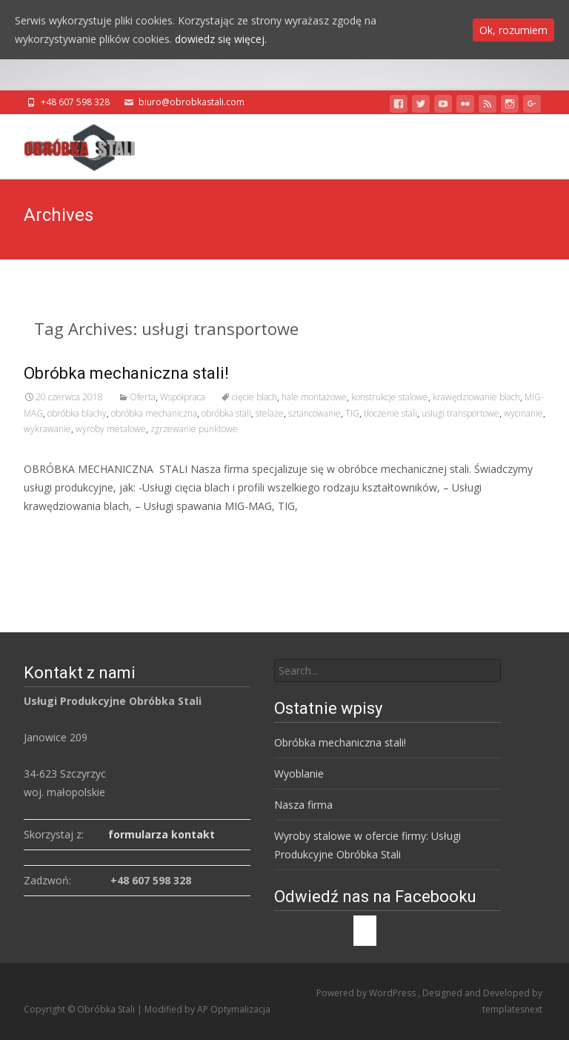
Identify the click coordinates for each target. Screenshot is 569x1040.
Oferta (143, 397)
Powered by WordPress (367, 993)
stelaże (270, 413)
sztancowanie (314, 413)
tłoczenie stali (390, 413)
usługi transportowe (460, 413)
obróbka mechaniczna (154, 413)
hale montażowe (314, 397)
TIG (352, 413)
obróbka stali (226, 413)
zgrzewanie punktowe (194, 429)
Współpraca (182, 397)
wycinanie (523, 413)
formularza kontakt (161, 834)
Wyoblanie (299, 773)
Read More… (57, 533)
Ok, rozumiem (513, 30)
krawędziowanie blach (476, 397)
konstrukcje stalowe (389, 397)
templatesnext (512, 1009)
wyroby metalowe (111, 429)
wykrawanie (47, 429)
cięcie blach (254, 397)
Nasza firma (303, 805)
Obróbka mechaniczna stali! (126, 373)
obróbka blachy (77, 413)
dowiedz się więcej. (221, 39)
